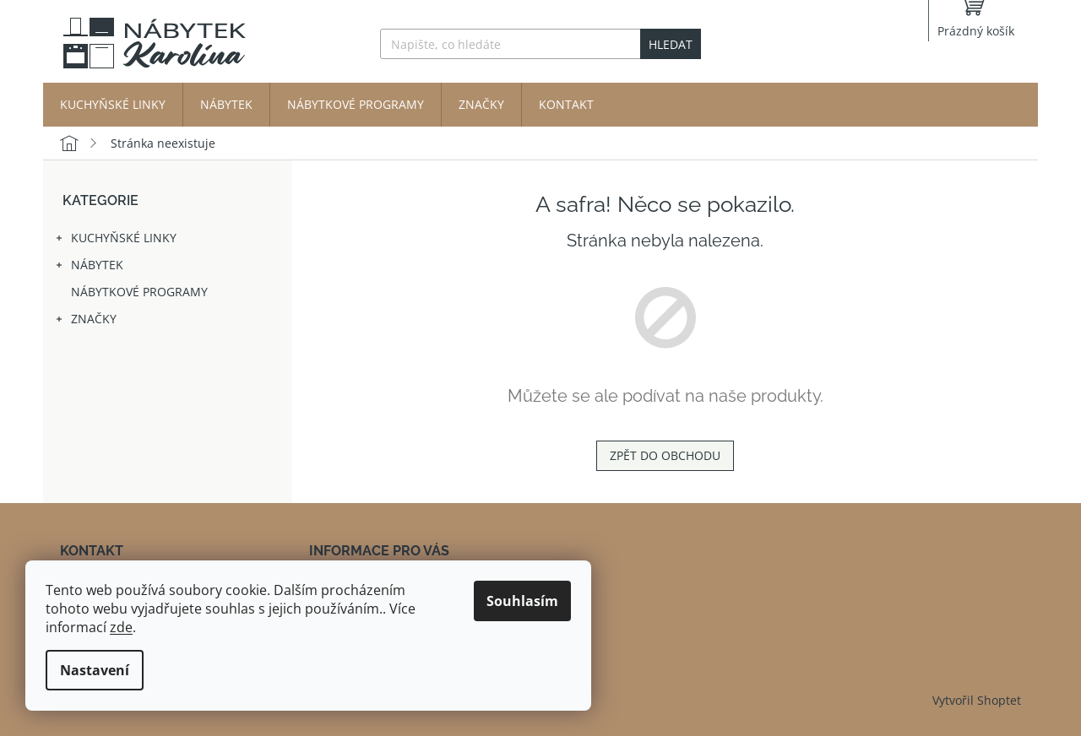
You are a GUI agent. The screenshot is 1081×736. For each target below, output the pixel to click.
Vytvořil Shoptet (976, 700)
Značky (85, 322)
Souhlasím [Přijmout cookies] (522, 601)
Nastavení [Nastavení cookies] (94, 670)
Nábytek (88, 268)
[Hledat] (540, 44)
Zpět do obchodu (665, 455)
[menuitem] (112, 105)
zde (121, 627)
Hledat (671, 44)
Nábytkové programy (141, 292)
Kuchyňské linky (115, 241)
